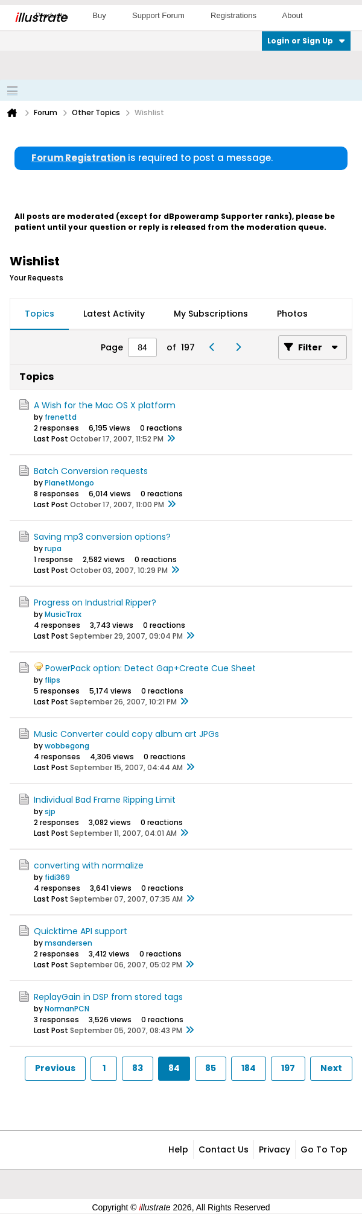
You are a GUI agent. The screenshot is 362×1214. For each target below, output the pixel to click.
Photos (292, 314)
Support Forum (158, 15)
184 (248, 1068)
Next (331, 1068)
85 (210, 1068)
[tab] (39, 314)
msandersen (68, 943)
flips (52, 680)
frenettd (61, 417)
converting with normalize (89, 865)
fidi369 (57, 877)
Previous (55, 1068)
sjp (50, 811)
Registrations (233, 15)
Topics (39, 314)
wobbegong (67, 746)
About (292, 15)
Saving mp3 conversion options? (102, 537)
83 (137, 1068)
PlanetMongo (69, 483)
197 (288, 1068)
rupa (53, 548)
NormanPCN (67, 1009)
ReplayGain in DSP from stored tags (108, 997)
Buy (99, 15)
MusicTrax (63, 614)
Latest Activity (114, 314)
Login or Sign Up (306, 41)
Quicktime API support (80, 931)
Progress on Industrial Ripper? (95, 602)
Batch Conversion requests (91, 471)
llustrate (40, 17)
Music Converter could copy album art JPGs (126, 734)
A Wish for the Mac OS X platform (105, 405)
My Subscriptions (211, 314)
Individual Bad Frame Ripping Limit (105, 800)
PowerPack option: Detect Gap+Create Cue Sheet (150, 668)
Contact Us (223, 1149)
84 (174, 1068)
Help (178, 1149)
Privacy (274, 1149)
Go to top (324, 1149)
